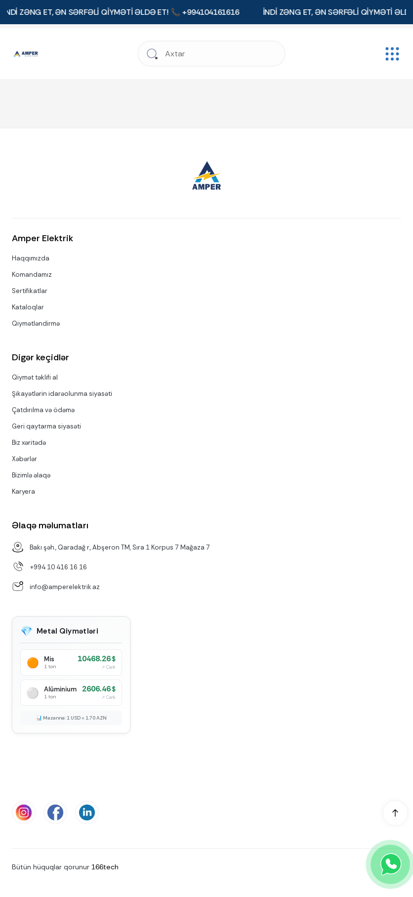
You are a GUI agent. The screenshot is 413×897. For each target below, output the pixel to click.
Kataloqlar (28, 307)
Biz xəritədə (29, 442)
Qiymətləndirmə (36, 323)
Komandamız (32, 274)
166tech (105, 866)
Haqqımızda (30, 258)
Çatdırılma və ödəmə (43, 410)
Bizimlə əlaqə (31, 475)
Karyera (23, 491)
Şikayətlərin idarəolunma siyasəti (62, 393)
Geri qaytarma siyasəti (46, 426)
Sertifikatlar (29, 291)
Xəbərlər (24, 459)
